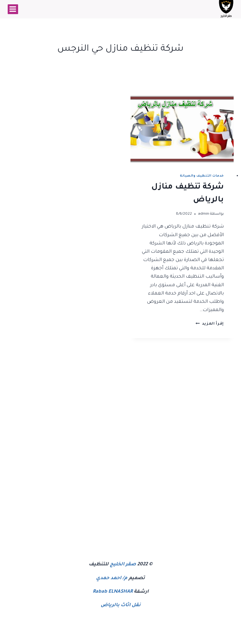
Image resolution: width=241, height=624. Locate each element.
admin (203, 214)
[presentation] (182, 129)
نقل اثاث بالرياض (121, 605)
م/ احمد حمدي (111, 578)
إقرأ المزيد (210, 324)
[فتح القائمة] (12, 9)
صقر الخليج (123, 564)
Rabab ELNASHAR (113, 592)
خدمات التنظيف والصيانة (202, 176)
